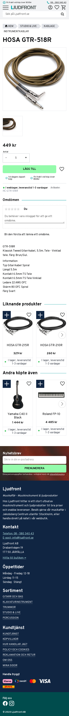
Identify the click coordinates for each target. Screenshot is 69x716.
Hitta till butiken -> (14, 558)
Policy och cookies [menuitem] (16, 650)
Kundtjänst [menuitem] (11, 634)
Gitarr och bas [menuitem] (13, 597)
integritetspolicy (57, 474)
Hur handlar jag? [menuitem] (15, 644)
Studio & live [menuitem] (12, 612)
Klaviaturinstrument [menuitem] (18, 602)
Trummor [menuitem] (9, 607)
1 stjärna (6, 209)
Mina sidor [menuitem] (10, 665)
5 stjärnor (18, 209)
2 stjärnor (9, 209)
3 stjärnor (12, 209)
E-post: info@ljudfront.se (18, 538)
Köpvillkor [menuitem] (10, 639)
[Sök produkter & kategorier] (32, 14)
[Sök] (62, 14)
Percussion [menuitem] (11, 618)
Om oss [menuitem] (7, 660)
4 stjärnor (15, 209)
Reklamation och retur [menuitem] (19, 655)
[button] (6, 8)
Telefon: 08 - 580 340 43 (18, 533)
